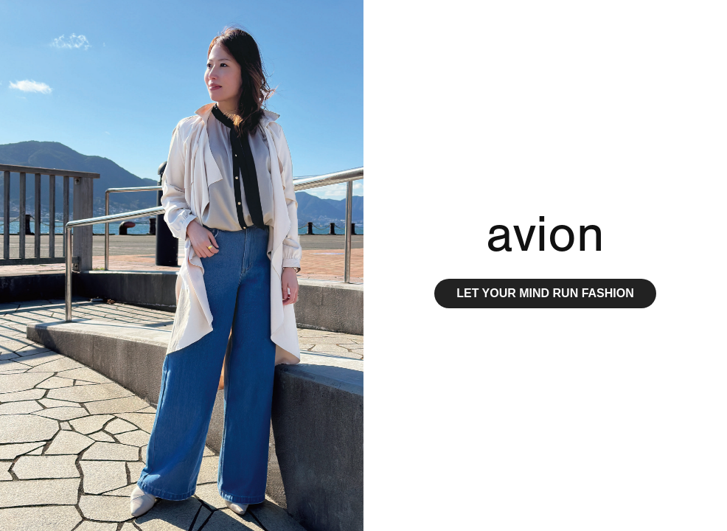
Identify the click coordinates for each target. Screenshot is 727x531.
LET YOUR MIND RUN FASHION (545, 293)
